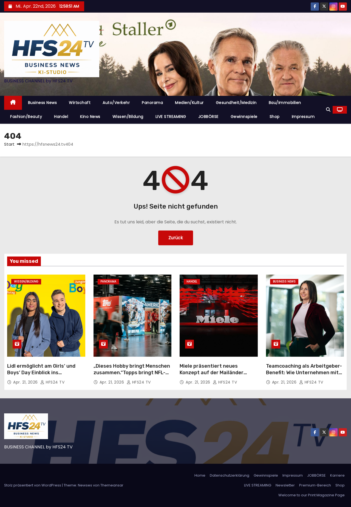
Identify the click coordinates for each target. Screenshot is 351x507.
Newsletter (285, 485)
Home (199, 475)
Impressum (303, 116)
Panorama (152, 102)
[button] (328, 109)
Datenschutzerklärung (229, 475)
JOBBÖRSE (208, 116)
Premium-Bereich (315, 485)
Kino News (90, 116)
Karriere (337, 475)
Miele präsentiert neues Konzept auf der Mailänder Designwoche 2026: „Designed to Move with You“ (216, 376)
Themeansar (111, 485)
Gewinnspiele (244, 116)
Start (9, 144)
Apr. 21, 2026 (26, 382)
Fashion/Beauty (26, 116)
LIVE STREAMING (170, 116)
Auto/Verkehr (116, 102)
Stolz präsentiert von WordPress (33, 485)
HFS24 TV (52, 382)
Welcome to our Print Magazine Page (311, 495)
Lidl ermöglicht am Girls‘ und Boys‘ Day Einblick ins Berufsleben (41, 372)
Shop (275, 116)
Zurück (175, 238)
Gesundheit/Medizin (236, 102)
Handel (61, 116)
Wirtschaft (79, 102)
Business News (42, 102)
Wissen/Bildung (127, 116)
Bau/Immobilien (285, 102)
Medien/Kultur (189, 102)
